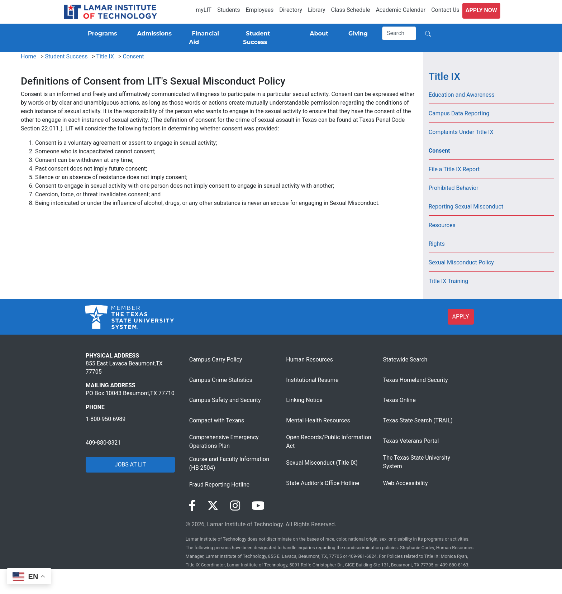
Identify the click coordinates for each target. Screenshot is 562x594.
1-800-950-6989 (105, 419)
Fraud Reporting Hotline (219, 484)
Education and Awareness (462, 94)
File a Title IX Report (454, 169)
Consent (133, 56)
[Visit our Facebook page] (192, 506)
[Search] (399, 33)
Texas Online (399, 400)
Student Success (66, 56)
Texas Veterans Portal (411, 440)
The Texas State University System (416, 462)
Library (316, 9)
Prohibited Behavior (453, 188)
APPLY (460, 316)
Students (228, 9)
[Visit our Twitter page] (213, 506)
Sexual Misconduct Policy (461, 262)
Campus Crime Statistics (220, 380)
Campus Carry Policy (215, 359)
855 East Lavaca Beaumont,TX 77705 (124, 367)
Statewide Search (405, 359)
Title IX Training (448, 281)
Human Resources (309, 359)
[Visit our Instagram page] (235, 506)
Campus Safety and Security (225, 400)
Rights (437, 243)
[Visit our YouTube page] (258, 506)
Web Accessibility (405, 483)
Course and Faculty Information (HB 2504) (229, 463)
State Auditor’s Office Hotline (322, 483)
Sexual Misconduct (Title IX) (322, 462)
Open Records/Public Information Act (328, 441)
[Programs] (101, 34)
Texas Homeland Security (415, 380)
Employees (260, 9)
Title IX (105, 56)
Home (28, 56)
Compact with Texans (216, 420)
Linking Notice (304, 400)
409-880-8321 (103, 442)
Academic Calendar (400, 9)
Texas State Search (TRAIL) (418, 420)
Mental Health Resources (318, 420)
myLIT (203, 9)
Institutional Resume (312, 380)
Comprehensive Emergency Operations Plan (224, 441)
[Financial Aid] (207, 38)
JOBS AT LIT (130, 464)
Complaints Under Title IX (461, 132)
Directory (290, 9)
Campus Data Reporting (459, 113)
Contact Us (445, 9)
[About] (317, 34)
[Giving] (357, 34)
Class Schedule (350, 9)
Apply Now (481, 10)
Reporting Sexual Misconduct (466, 206)
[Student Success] (266, 38)
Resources (442, 225)
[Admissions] (153, 34)
